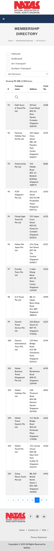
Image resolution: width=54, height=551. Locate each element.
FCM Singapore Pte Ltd (19, 194)
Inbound (15, 54)
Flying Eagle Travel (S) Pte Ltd (20, 219)
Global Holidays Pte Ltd (20, 393)
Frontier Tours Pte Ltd (19, 272)
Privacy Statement (39, 537)
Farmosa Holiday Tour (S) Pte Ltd (20, 136)
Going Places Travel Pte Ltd (20, 476)
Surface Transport (21, 68)
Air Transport (18, 63)
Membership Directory (24, 41)
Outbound (16, 59)
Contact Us (33, 530)
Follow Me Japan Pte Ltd (19, 247)
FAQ (44, 530)
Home (10, 41)
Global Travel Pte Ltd (19, 449)
